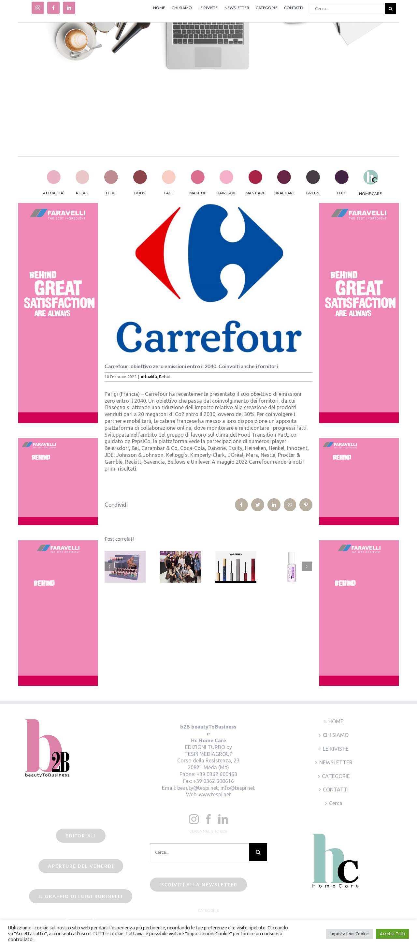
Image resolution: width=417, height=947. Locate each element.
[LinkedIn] (223, 819)
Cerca (335, 803)
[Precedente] (109, 566)
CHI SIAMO (336, 735)
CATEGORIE (336, 776)
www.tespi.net (215, 794)
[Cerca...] (347, 8)
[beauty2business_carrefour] (209, 278)
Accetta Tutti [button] (392, 933)
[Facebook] (208, 819)
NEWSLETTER (335, 762)
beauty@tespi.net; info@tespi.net (216, 788)
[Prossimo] (307, 566)
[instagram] (38, 8)
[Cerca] (390, 8)
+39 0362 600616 (213, 781)
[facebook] (53, 8)
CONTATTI (336, 789)
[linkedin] (69, 8)
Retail (164, 377)
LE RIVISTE (336, 749)
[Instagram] (194, 819)
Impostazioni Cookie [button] (349, 933)
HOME (335, 721)
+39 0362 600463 (216, 774)
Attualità (149, 377)
